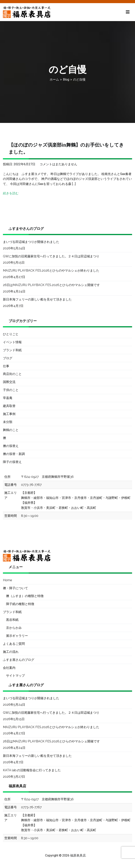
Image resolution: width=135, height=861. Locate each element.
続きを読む (11, 193)
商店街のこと (12, 374)
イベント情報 (12, 342)
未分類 (7, 422)
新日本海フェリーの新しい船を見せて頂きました (37, 299)
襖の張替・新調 (14, 454)
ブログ (7, 358)
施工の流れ (11, 652)
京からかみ (14, 628)
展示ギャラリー (17, 636)
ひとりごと (11, 334)
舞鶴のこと (11, 430)
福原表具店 (78, 855)
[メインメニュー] (127, 12)
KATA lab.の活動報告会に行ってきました (32, 770)
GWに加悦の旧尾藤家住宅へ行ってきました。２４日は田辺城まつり (51, 256)
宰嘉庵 (7, 398)
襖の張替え (11, 446)
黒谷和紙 (12, 620)
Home (7, 580)
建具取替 (9, 406)
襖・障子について (15, 588)
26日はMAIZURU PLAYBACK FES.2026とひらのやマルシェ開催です (51, 285)
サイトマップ (15, 675)
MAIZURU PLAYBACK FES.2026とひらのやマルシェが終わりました (51, 270)
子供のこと (11, 390)
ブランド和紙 (12, 350)
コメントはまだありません (58, 164)
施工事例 (9, 414)
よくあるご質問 (14, 644)
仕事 (6, 366)
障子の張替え (12, 462)
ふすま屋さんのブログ (18, 660)
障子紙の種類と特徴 (20, 604)
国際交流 (9, 382)
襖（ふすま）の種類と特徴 (25, 596)
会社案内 (9, 668)
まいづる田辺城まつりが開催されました (31, 242)
